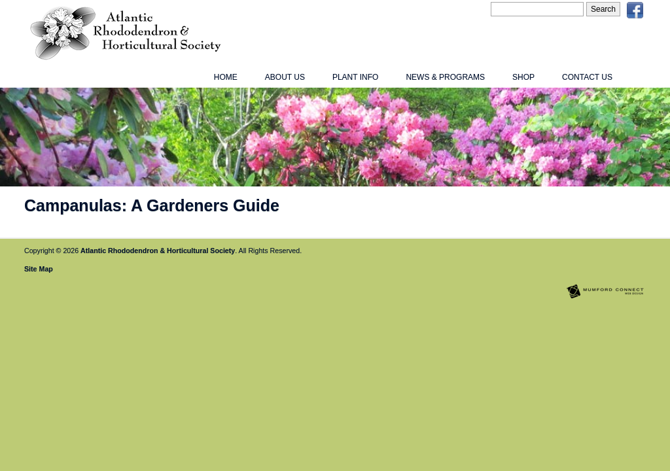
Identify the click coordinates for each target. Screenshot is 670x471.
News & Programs (445, 77)
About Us (285, 77)
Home (226, 77)
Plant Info (355, 77)
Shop (523, 77)
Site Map (38, 269)
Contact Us (587, 77)
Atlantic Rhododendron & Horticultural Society (157, 250)
